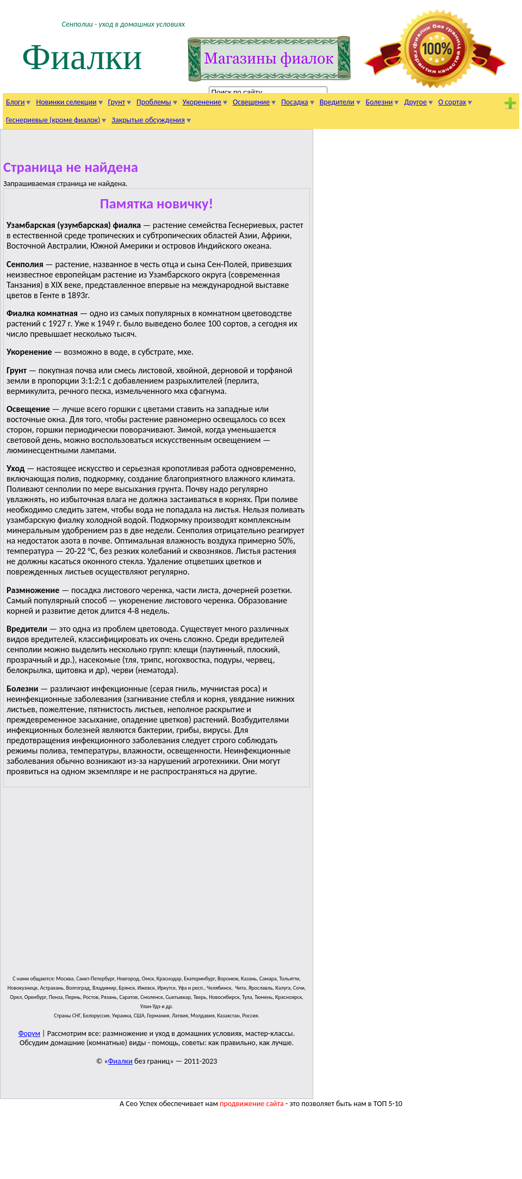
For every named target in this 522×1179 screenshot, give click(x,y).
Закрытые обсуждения (147, 120)
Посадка (294, 102)
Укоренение (202, 102)
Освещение (251, 102)
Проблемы (153, 102)
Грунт (117, 102)
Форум (29, 1033)
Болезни (379, 102)
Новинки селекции (66, 102)
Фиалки (82, 56)
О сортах (452, 102)
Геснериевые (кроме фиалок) (53, 120)
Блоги (15, 102)
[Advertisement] (179, 886)
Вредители (337, 102)
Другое (415, 102)
